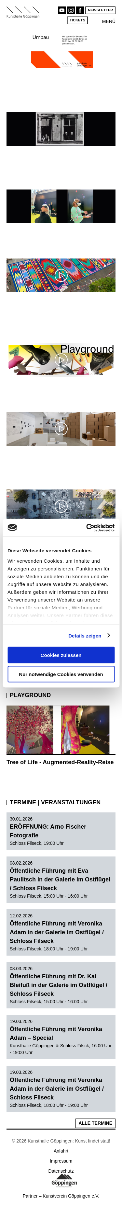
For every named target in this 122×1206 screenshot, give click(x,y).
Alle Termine (95, 1123)
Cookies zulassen (61, 655)
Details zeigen (84, 635)
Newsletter (100, 10)
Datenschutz (61, 1171)
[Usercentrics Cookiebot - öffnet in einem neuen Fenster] (87, 527)
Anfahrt (61, 1151)
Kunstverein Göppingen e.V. (71, 1196)
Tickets (77, 20)
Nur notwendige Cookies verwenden (61, 674)
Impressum (61, 1161)
